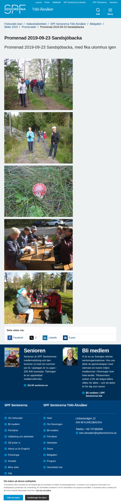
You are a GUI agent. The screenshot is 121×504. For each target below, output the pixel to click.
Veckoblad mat (54, 467)
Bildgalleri (95, 24)
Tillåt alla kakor (13, 498)
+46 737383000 (94, 429)
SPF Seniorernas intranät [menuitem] (74, 2)
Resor (50, 448)
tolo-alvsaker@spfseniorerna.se (97, 432)
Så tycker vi (14, 442)
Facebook (18, 337)
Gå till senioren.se (37, 385)
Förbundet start (13, 24)
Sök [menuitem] (98, 11)
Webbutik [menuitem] (57, 2)
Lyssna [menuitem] (38, 2)
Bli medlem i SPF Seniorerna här (95, 394)
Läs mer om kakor (43, 490)
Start (49, 418)
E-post (72, 337)
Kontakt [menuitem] (12, 461)
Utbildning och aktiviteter (21, 436)
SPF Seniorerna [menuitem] (100, 2)
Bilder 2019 (11, 27)
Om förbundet (15, 418)
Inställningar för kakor (37, 498)
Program (51, 461)
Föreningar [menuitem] (13, 455)
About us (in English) (19, 448)
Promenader (29, 27)
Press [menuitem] (47, 2)
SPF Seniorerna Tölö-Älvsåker (68, 24)
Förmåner (13, 430)
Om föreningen (54, 424)
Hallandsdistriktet (36, 24)
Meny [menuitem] (110, 11)
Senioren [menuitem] (113, 2)
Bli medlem (14, 424)
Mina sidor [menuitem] (13, 467)
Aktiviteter (52, 442)
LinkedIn (52, 337)
